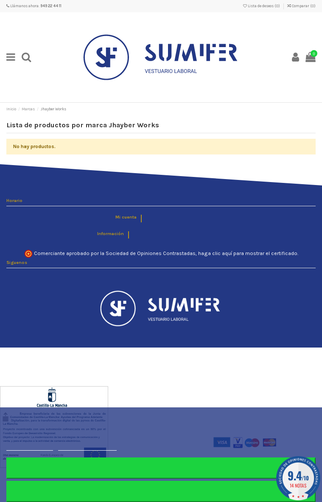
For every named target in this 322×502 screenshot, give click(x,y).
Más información (29, 446)
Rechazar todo (161, 467)
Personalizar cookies (87, 446)
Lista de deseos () (262, 6)
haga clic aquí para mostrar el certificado (247, 253)
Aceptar (160, 491)
